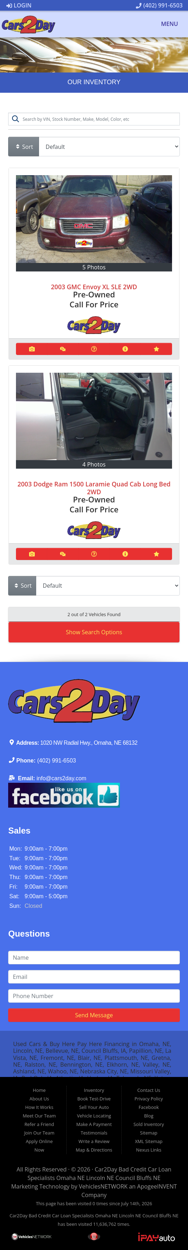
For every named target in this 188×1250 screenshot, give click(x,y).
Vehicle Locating (94, 1115)
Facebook (149, 1107)
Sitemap (148, 1133)
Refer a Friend (39, 1124)
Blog (148, 1115)
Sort (24, 147)
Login (19, 5)
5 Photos (93, 267)
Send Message (94, 1015)
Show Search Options (94, 632)
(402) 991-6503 (159, 5)
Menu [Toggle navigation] (166, 24)
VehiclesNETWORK (103, 1186)
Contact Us (148, 1090)
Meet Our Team (39, 1115)
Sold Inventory (148, 1124)
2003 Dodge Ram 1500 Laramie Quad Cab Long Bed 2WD (94, 488)
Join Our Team (39, 1133)
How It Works (39, 1107)
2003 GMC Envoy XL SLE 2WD (94, 286)
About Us (39, 1098)
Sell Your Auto (94, 1107)
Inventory (94, 1090)
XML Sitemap (148, 1141)
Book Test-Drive (94, 1098)
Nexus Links (148, 1150)
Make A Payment (94, 1124)
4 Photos (93, 464)
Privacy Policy (148, 1098)
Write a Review (94, 1141)
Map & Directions (94, 1150)
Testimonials (94, 1133)
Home (39, 1090)
